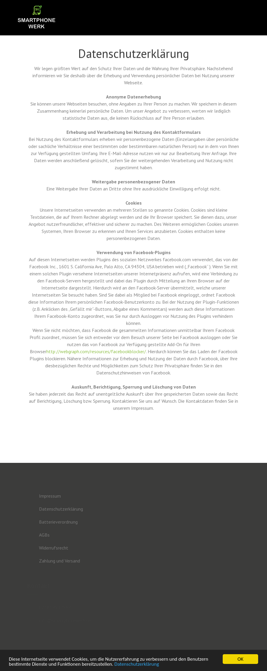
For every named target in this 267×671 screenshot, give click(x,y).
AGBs (44, 535)
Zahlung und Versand (59, 561)
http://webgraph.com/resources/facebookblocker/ (96, 351)
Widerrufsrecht (53, 548)
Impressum (50, 496)
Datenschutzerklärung (136, 664)
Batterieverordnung (58, 522)
